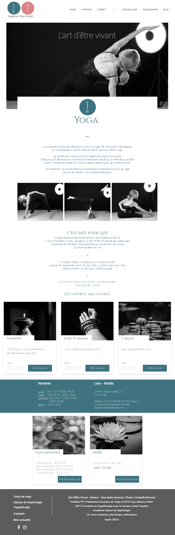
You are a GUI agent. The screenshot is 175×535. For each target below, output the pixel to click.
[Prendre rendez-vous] (70, 479)
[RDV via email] (40, 368)
